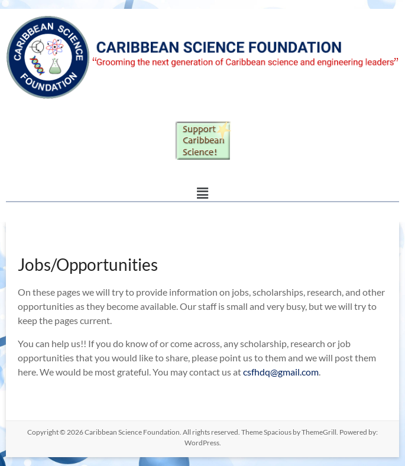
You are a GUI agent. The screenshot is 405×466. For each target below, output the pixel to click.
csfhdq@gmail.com (281, 371)
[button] (202, 193)
